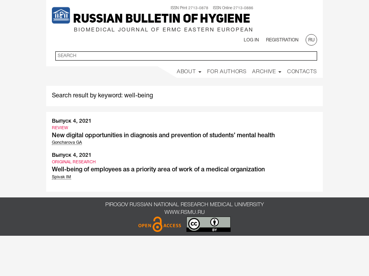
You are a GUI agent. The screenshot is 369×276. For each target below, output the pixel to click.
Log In (251, 40)
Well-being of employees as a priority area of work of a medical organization (158, 169)
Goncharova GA (67, 143)
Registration (282, 40)
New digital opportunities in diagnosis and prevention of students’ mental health (163, 135)
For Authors (227, 71)
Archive (266, 71)
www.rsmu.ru (185, 212)
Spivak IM (61, 177)
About (189, 71)
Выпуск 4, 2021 (71, 121)
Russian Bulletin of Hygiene (161, 19)
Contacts (302, 71)
